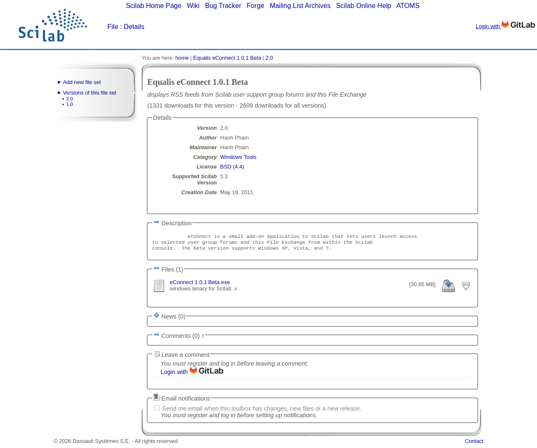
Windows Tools (238, 157)
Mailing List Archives (300, 5)
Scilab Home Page (154, 5)
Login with (505, 26)
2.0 (69, 98)
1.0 (69, 104)
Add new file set (82, 82)
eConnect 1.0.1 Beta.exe (200, 285)
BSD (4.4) (232, 166)
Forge (255, 5)
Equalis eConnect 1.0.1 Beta (227, 58)
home (182, 58)
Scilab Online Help (363, 5)
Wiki (193, 5)
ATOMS (408, 5)
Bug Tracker (223, 5)
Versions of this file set (89, 93)
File (112, 26)
